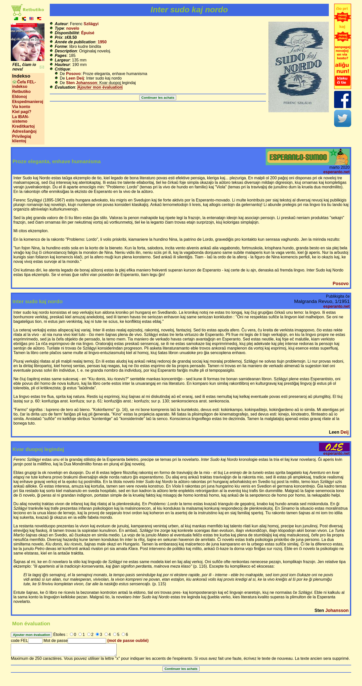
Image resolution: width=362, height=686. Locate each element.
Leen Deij (75, 78)
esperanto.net (336, 172)
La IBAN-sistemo (20, 119)
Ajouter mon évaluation (100, 87)
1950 (102, 42)
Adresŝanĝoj (24, 131)
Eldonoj (19, 96)
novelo (72, 28)
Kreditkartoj (23, 126)
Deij (345, 432)
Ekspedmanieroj (27, 101)
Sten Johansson (81, 83)
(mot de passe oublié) (128, 640)
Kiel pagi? (21, 112)
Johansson (337, 610)
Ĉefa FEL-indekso (24, 84)
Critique (62, 69)
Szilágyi (91, 24)
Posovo (73, 74)
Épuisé (87, 33)
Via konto (21, 107)
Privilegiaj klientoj (21, 138)
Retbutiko (21, 91)
